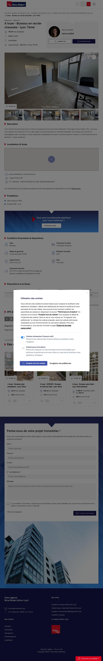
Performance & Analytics (35, 347)
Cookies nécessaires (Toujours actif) (40, 336)
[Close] (87, 292)
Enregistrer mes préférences (60, 363)
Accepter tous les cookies (33, 363)
